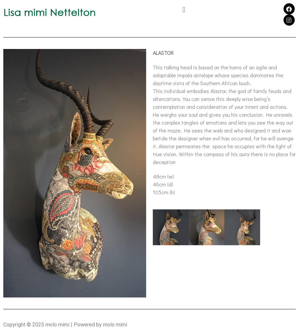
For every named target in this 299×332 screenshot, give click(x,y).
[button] (184, 9)
